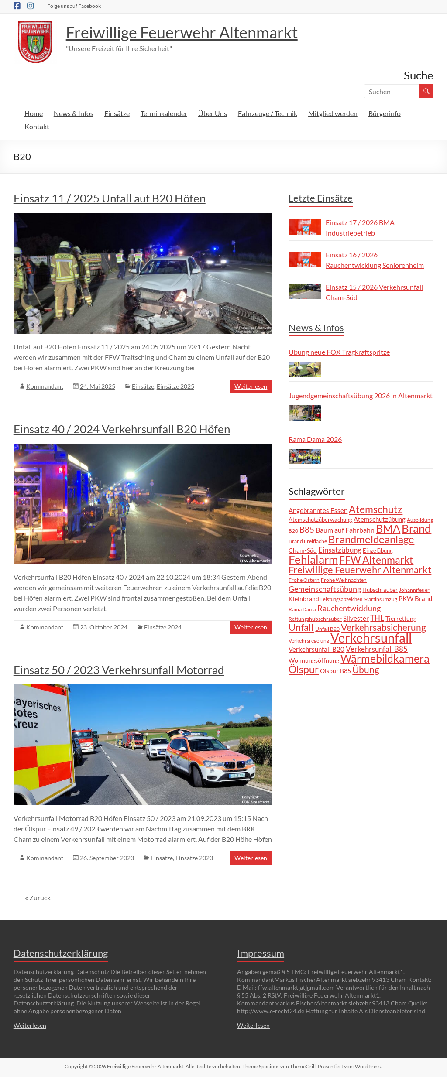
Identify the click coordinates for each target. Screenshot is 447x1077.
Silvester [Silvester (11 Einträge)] (356, 618)
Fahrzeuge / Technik (267, 113)
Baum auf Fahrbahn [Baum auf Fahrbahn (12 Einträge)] (345, 530)
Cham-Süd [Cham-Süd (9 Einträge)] (303, 550)
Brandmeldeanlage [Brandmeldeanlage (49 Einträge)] (371, 539)
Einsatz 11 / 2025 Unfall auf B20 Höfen (110, 198)
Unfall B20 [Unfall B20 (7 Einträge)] (327, 629)
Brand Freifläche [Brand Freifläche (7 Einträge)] (308, 541)
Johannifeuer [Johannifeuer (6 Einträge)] (414, 590)
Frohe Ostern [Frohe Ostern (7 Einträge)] (304, 580)
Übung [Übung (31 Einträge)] (365, 669)
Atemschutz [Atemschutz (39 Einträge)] (375, 509)
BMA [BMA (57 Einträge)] (388, 528)
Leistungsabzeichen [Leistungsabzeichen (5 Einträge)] (341, 599)
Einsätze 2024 (163, 627)
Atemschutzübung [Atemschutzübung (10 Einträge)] (380, 519)
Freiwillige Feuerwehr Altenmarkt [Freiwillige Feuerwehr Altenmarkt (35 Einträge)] (360, 569)
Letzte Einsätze (321, 198)
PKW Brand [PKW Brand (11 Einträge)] (415, 598)
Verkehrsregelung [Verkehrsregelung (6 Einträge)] (309, 640)
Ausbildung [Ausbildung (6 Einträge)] (420, 519)
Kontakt (36, 126)
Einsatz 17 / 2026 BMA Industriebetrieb (360, 227)
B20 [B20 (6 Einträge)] (293, 530)
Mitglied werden (333, 113)
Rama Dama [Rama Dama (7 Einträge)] (302, 609)
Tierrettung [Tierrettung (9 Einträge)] (400, 618)
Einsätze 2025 (175, 386)
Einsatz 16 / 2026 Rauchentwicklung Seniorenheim (375, 259)
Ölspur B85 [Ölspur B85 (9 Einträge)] (335, 670)
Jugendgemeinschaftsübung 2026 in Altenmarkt (361, 395)
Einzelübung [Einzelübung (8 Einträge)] (378, 550)
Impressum (260, 953)
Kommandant (44, 386)
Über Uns (212, 113)
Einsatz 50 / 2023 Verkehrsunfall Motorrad (119, 670)
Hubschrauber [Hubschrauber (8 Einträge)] (380, 589)
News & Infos (73, 113)
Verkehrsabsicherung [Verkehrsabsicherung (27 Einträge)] (383, 627)
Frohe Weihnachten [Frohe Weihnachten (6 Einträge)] (344, 580)
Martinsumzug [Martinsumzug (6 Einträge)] (380, 599)
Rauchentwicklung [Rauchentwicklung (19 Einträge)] (349, 608)
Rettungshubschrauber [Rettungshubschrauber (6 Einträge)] (315, 618)
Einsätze (117, 113)
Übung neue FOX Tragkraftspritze (339, 352)
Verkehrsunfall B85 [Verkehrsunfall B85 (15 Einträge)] (377, 648)
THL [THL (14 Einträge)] (377, 618)
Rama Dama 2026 (315, 439)
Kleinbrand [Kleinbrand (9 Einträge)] (304, 598)
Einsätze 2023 (194, 858)
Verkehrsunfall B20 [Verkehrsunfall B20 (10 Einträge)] (316, 649)
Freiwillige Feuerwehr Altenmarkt (182, 32)
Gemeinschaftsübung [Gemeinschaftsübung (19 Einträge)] (325, 589)
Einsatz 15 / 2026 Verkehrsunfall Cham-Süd (374, 292)
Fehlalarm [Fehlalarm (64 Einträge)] (313, 559)
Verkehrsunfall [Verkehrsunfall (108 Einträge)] (371, 637)
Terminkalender (164, 113)
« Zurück (38, 897)
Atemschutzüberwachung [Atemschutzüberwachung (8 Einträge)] (320, 519)
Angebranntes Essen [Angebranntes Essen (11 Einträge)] (318, 510)
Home (33, 113)
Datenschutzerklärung (61, 953)
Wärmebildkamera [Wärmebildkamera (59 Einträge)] (385, 658)
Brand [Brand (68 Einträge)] (416, 528)
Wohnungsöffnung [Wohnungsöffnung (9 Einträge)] (314, 660)
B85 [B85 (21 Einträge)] (306, 529)
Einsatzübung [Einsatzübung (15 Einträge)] (339, 549)
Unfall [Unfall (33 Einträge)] (301, 627)
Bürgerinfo (384, 113)
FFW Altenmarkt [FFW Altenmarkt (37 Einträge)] (376, 560)
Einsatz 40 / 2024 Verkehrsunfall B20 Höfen (122, 429)
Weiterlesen (250, 386)
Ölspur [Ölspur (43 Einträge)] (304, 669)
